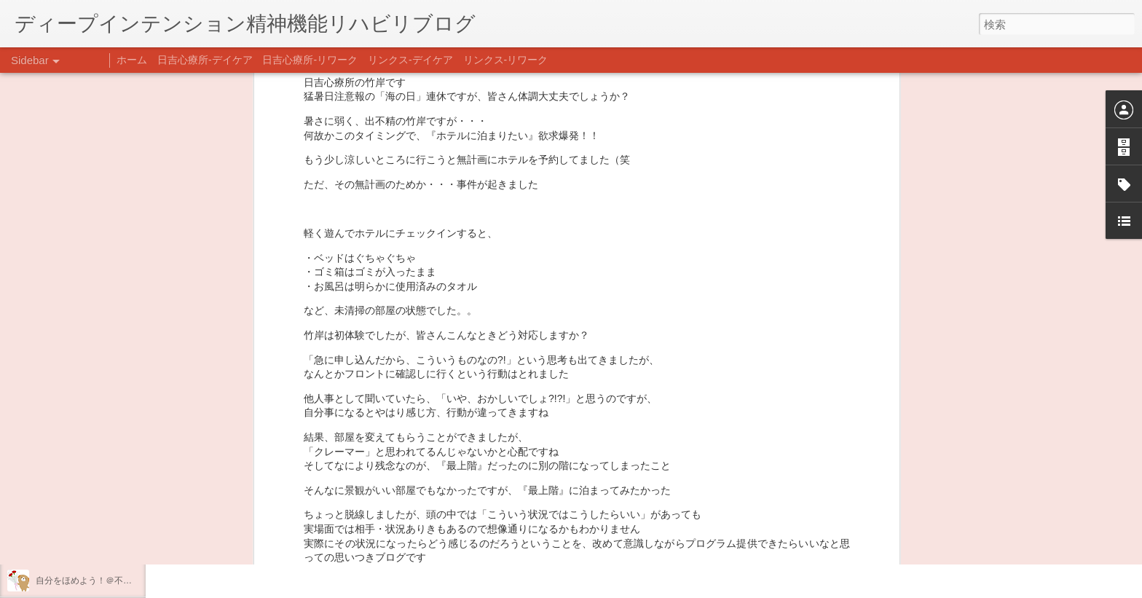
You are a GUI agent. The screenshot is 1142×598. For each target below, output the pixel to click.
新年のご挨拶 (62, 449)
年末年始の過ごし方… (79, 515)
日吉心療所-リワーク (310, 60)
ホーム (132, 60)
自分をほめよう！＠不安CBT (92, 580)
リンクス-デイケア (410, 60)
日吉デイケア (497, 527)
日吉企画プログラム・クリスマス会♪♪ (110, 548)
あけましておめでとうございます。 (106, 482)
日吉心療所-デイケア (205, 60)
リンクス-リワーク (505, 60)
